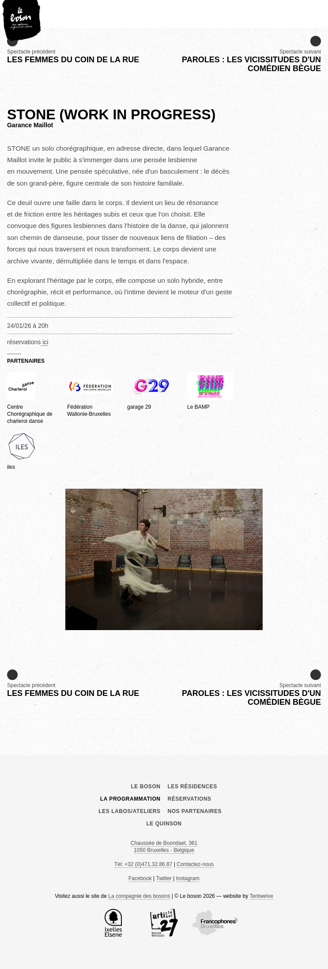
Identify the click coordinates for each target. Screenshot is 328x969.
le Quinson (163, 824)
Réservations (189, 799)
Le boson (164, 755)
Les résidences (192, 786)
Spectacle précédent (73, 50)
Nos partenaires (195, 811)
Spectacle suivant (242, 54)
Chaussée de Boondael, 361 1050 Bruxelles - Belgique (164, 846)
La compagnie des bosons (139, 896)
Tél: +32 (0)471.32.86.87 (143, 864)
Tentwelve (261, 896)
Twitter (164, 878)
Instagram (188, 878)
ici (44, 342)
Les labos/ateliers (129, 811)
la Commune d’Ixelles (113, 923)
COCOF (215, 923)
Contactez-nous (195, 864)
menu (316, 11)
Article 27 (164, 923)
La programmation (130, 799)
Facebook (140, 878)
